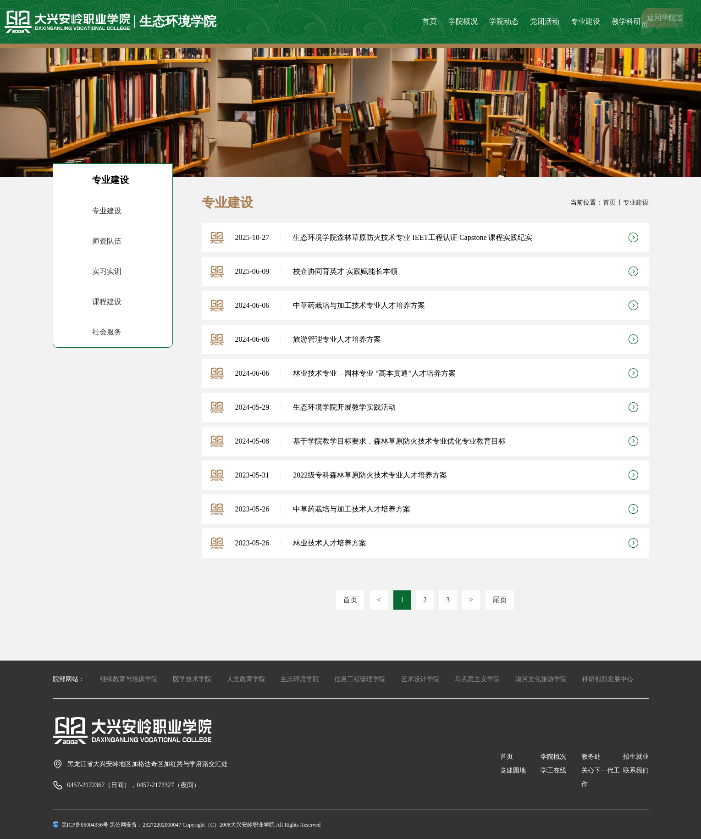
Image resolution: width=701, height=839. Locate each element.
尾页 (499, 600)
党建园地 (513, 770)
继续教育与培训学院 (129, 679)
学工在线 (553, 770)
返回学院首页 (662, 21)
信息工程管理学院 (360, 679)
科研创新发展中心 (607, 679)
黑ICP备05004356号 (85, 825)
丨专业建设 (633, 202)
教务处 (591, 756)
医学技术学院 (192, 679)
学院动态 (504, 21)
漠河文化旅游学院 (541, 679)
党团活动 (544, 21)
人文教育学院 (246, 679)
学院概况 (463, 21)
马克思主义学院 (477, 679)
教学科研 (626, 21)
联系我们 (636, 770)
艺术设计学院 (420, 679)
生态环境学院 (300, 679)
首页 (429, 21)
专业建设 (585, 21)
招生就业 (636, 756)
